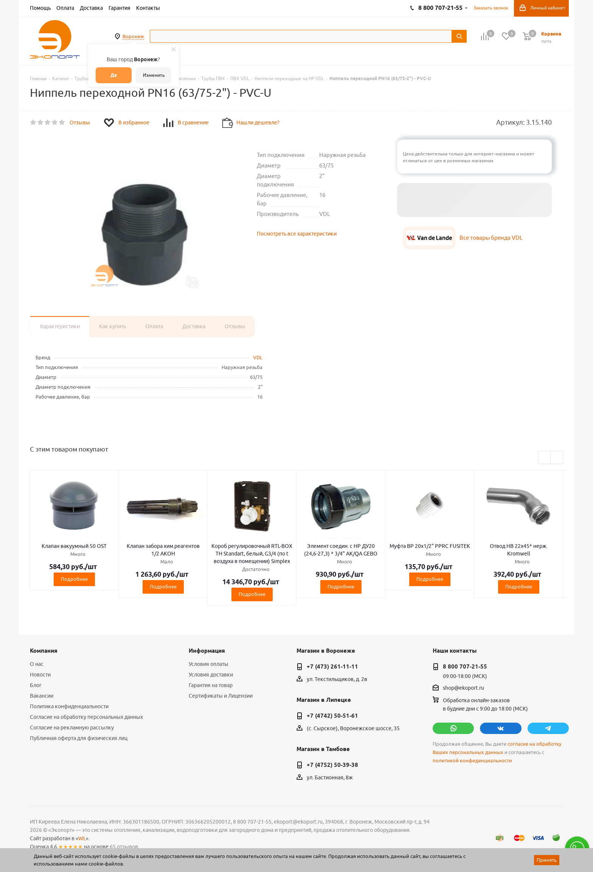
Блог (36, 685)
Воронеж (133, 36)
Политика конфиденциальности (69, 706)
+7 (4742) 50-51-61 (332, 715)
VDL (257, 357)
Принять (547, 860)
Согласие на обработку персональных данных (86, 717)
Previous (545, 457)
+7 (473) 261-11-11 (332, 666)
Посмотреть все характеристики (297, 234)
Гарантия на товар (211, 685)
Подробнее (74, 579)
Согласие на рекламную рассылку (72, 728)
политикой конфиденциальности (472, 760)
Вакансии (41, 696)
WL (82, 838)
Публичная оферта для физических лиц (78, 738)
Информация (207, 650)
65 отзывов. (124, 847)
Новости (40, 675)
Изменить (154, 75)
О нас (36, 664)
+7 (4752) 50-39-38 (332, 765)
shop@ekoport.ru (463, 688)
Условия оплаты (208, 664)
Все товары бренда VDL (491, 237)
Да (113, 75)
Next (557, 457)
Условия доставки (211, 675)
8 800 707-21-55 (465, 666)
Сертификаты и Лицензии (221, 696)
